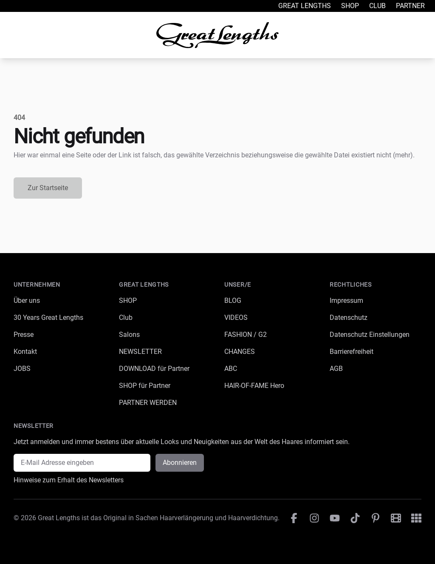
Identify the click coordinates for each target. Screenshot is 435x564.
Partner (410, 6)
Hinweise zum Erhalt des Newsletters (69, 480)
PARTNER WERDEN (148, 403)
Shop (350, 6)
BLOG (232, 300)
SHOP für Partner (144, 386)
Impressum (346, 300)
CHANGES (239, 352)
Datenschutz (348, 317)
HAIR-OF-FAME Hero (254, 386)
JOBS (22, 369)
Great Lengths (304, 6)
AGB (336, 369)
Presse (24, 334)
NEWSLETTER (140, 352)
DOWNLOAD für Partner (154, 369)
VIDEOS (236, 317)
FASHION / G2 (245, 334)
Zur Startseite (48, 188)
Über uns (27, 300)
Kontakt (25, 352)
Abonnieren (180, 463)
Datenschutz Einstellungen (370, 334)
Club (377, 6)
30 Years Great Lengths (48, 317)
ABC (230, 369)
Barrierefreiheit (351, 352)
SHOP (128, 300)
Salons (129, 334)
